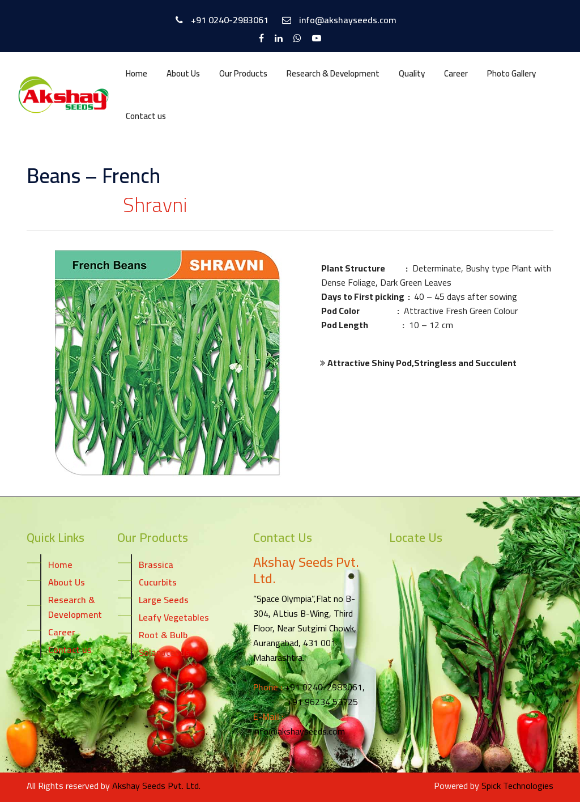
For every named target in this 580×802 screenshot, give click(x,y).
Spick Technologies (517, 785)
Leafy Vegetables (174, 617)
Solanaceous (164, 652)
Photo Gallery (511, 73)
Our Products (243, 73)
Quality (412, 73)
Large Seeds (164, 599)
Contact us (146, 116)
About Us (183, 73)
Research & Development (333, 73)
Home (136, 73)
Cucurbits (158, 581)
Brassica (156, 564)
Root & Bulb (163, 634)
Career (456, 73)
